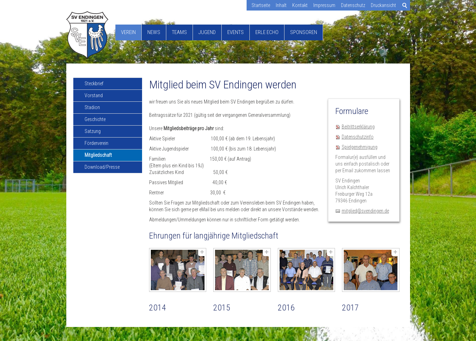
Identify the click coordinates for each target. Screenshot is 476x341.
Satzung (93, 131)
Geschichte (95, 119)
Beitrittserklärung (358, 126)
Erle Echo (267, 32)
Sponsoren (303, 32)
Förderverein (96, 143)
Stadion (92, 107)
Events (235, 32)
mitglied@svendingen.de (365, 211)
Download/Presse (102, 167)
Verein (128, 32)
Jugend (207, 32)
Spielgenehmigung (359, 147)
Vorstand (94, 95)
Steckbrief (94, 83)
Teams (179, 32)
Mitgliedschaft (98, 155)
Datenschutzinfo (358, 137)
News (153, 32)
